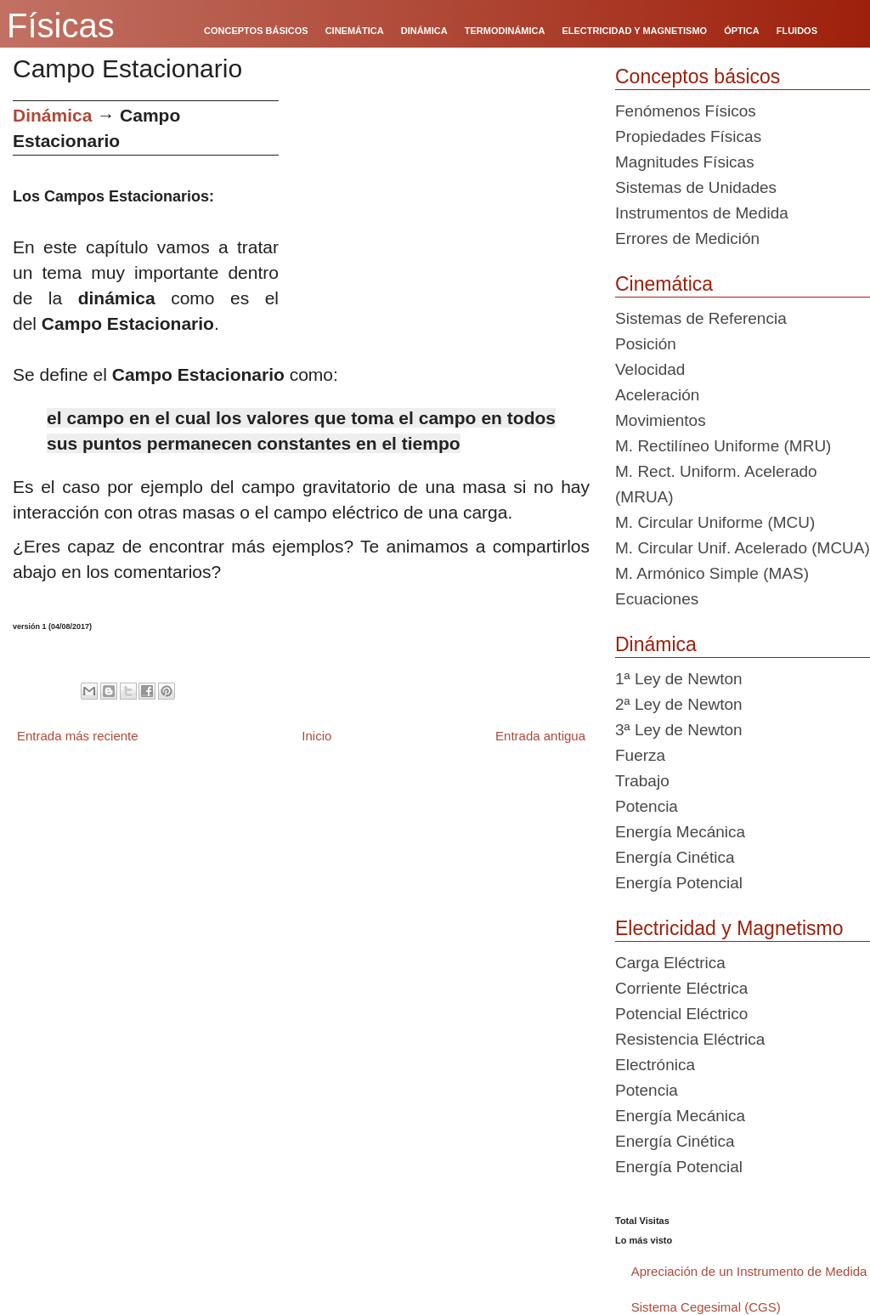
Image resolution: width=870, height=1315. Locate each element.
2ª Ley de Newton (679, 704)
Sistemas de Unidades (696, 187)
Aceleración (657, 395)
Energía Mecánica (680, 832)
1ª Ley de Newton (679, 679)
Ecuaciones (656, 599)
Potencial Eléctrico (681, 1014)
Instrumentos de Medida (701, 213)
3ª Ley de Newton (679, 730)
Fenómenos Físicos (685, 111)
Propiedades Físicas (688, 136)
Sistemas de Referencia (701, 318)
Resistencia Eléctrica (690, 1039)
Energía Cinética (674, 857)
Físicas (61, 25)
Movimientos (660, 420)
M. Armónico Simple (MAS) (712, 573)
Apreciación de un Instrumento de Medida (749, 1271)
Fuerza (640, 755)
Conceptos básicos (697, 76)
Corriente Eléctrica (681, 988)
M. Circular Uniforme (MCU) (715, 522)
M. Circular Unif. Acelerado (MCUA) (742, 548)
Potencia (646, 806)
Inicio (316, 735)
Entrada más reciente (77, 735)
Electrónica (655, 1065)
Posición (645, 344)
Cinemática (664, 284)
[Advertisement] (440, 219)
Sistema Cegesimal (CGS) (706, 1307)
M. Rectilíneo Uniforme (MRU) (723, 446)
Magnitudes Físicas (684, 162)
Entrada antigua (540, 735)
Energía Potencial (679, 883)
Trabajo (642, 781)
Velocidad (650, 369)
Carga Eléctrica (670, 963)
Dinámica (52, 115)
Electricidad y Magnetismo (729, 928)
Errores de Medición (687, 238)
